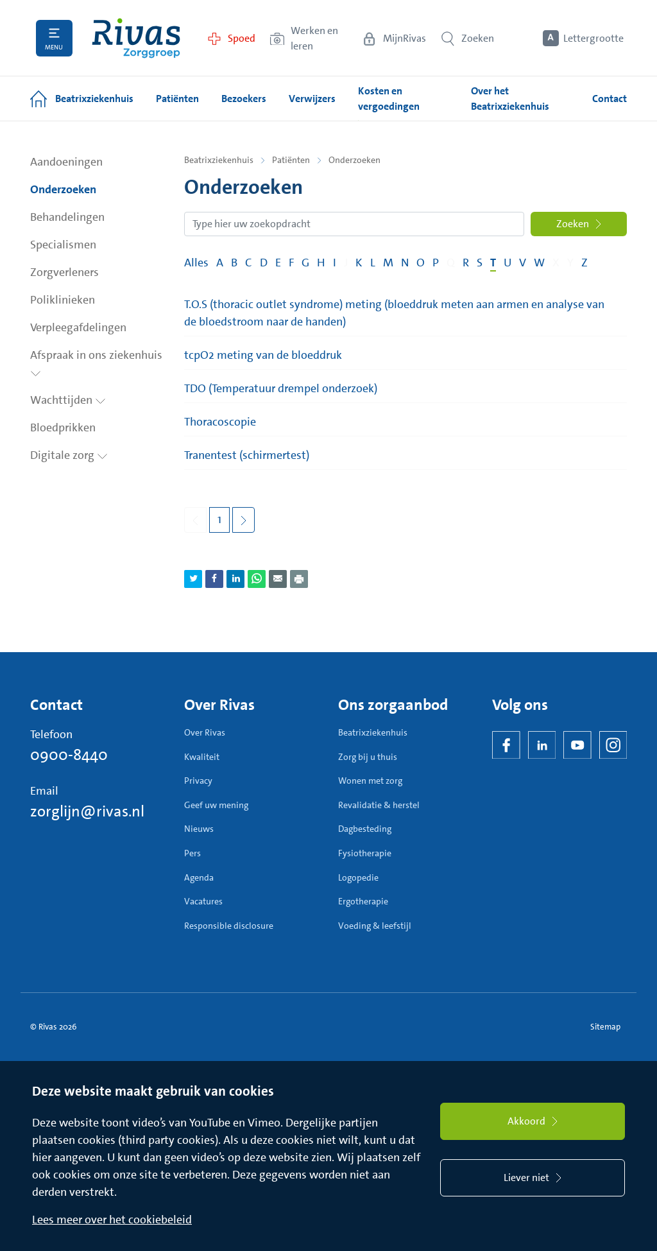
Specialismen (63, 244)
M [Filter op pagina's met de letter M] (388, 262)
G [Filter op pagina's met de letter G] (305, 262)
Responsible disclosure (228, 925)
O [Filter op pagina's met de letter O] (420, 262)
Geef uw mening (216, 805)
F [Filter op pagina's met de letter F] (291, 262)
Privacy (198, 780)
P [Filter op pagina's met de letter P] (435, 262)
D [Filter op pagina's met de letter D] (264, 262)
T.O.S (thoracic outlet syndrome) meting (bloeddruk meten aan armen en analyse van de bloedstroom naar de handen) (394, 313)
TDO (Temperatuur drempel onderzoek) (280, 388)
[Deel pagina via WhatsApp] (257, 579)
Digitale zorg (69, 455)
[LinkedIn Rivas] (542, 745)
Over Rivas (204, 732)
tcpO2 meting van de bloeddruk (263, 355)
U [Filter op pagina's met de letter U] (507, 262)
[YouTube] (577, 745)
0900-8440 (69, 755)
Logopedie (358, 877)
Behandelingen (67, 217)
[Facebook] (506, 745)
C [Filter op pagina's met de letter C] (248, 262)
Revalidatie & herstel (379, 805)
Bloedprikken (63, 427)
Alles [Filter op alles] (196, 262)
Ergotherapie (363, 901)
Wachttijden (68, 400)
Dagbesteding (364, 828)
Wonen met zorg (370, 780)
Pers (192, 853)
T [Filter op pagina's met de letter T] (493, 262)
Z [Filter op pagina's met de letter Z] (584, 262)
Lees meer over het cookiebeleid (112, 1219)
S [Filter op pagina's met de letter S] (479, 262)
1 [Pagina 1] (219, 519)
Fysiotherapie (364, 853)
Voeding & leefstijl (374, 925)
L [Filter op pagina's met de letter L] (372, 262)
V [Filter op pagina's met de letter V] (522, 262)
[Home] (136, 38)
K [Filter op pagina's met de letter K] (359, 262)
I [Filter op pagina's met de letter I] (334, 262)
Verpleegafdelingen (78, 327)
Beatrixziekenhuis (218, 160)
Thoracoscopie (220, 421)
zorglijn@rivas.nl (87, 811)
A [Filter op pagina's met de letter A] (219, 262)
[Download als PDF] (299, 579)
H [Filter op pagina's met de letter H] (321, 262)
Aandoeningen (66, 161)
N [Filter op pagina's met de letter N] (405, 262)
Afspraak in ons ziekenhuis (96, 362)
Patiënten (291, 160)
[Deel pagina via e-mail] (278, 579)
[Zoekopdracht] (354, 224)
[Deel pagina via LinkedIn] (235, 579)
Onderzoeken (63, 189)
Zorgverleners (64, 272)
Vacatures (203, 901)
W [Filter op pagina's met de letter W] (539, 262)
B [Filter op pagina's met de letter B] (234, 262)
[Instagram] (613, 745)
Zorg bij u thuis (367, 757)
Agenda (199, 877)
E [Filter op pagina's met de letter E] (278, 262)
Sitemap (605, 1026)
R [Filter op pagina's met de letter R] (466, 262)
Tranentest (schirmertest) (246, 455)
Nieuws (199, 828)
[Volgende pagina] (243, 520)
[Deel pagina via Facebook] (214, 579)
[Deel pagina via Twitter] (193, 579)
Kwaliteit (201, 757)
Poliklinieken (62, 299)
